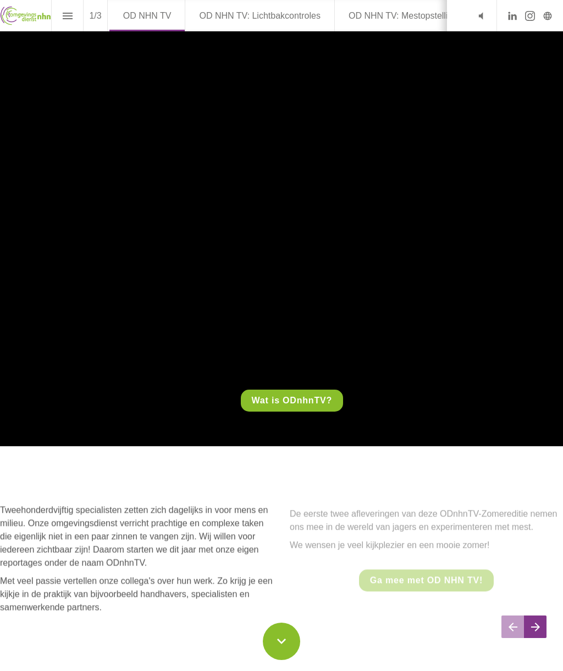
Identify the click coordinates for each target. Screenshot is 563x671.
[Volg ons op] (547, 16)
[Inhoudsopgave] (67, 15)
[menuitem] (147, 15)
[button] (480, 15)
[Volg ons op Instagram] (530, 16)
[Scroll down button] (281, 641)
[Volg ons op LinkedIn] (512, 16)
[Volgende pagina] (535, 626)
